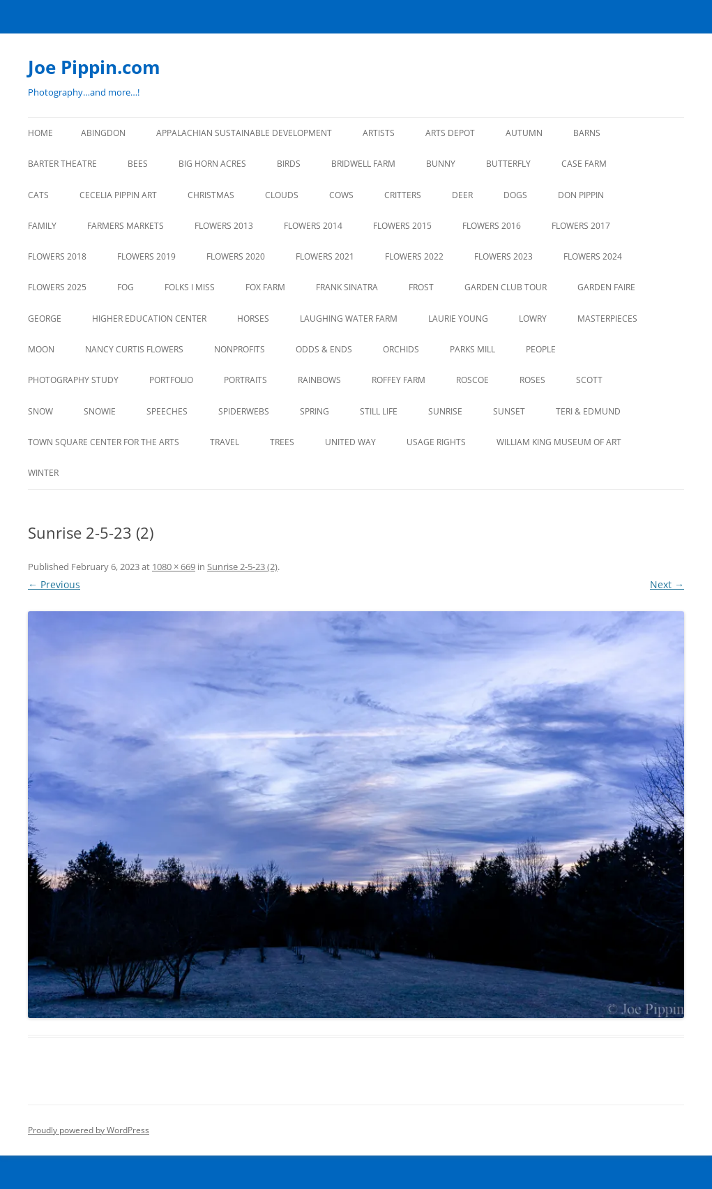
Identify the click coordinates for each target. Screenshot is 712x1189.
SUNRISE (445, 411)
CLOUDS (281, 195)
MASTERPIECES (607, 318)
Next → (667, 584)
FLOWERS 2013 (224, 226)
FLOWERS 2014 (313, 226)
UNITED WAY (350, 442)
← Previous (54, 584)
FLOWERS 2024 (592, 256)
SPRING (314, 411)
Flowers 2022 (414, 256)
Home (40, 133)
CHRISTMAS (211, 195)
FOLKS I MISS (190, 287)
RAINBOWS (319, 380)
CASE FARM (584, 164)
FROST (421, 287)
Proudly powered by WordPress (88, 1130)
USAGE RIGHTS (436, 442)
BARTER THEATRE (62, 164)
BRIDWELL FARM (363, 164)
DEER (462, 195)
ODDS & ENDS (324, 349)
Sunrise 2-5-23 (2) (242, 566)
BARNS (586, 133)
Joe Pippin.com (94, 67)
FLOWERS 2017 (581, 226)
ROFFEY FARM (398, 380)
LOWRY (533, 318)
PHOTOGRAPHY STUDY (73, 380)
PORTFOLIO (171, 380)
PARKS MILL (472, 349)
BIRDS (289, 164)
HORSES (253, 318)
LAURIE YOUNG (458, 318)
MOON (41, 349)
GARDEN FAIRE (606, 287)
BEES (138, 164)
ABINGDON (103, 133)
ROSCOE (472, 380)
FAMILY (42, 226)
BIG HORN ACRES (212, 164)
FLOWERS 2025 (57, 287)
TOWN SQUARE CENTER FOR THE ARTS (103, 442)
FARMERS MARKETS (125, 226)
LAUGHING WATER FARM (348, 318)
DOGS (515, 195)
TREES (282, 442)
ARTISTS (379, 133)
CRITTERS (402, 195)
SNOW (40, 411)
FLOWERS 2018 (57, 256)
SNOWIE (100, 411)
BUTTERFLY (508, 164)
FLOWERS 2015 (402, 226)
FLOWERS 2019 (146, 256)
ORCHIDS (401, 349)
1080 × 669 (173, 566)
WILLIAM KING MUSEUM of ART (559, 442)
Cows (341, 195)
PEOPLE (541, 349)
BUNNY (440, 164)
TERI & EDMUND (588, 411)
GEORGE (44, 318)
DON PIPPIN (581, 195)
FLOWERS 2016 (491, 226)
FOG (125, 287)
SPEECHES (167, 411)
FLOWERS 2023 (503, 256)
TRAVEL (224, 442)
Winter (43, 473)
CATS (38, 195)
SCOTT (589, 380)
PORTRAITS (245, 380)
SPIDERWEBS (243, 411)
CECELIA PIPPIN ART (118, 195)
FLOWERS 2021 (325, 256)
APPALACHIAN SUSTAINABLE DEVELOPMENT (244, 133)
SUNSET (509, 411)
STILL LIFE (378, 411)
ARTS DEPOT (450, 133)
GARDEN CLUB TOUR (505, 287)
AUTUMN (524, 133)
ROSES (532, 380)
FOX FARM (265, 287)
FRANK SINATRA (347, 287)
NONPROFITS (239, 349)
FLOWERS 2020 (235, 256)
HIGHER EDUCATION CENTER (149, 318)
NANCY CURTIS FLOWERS (134, 349)
